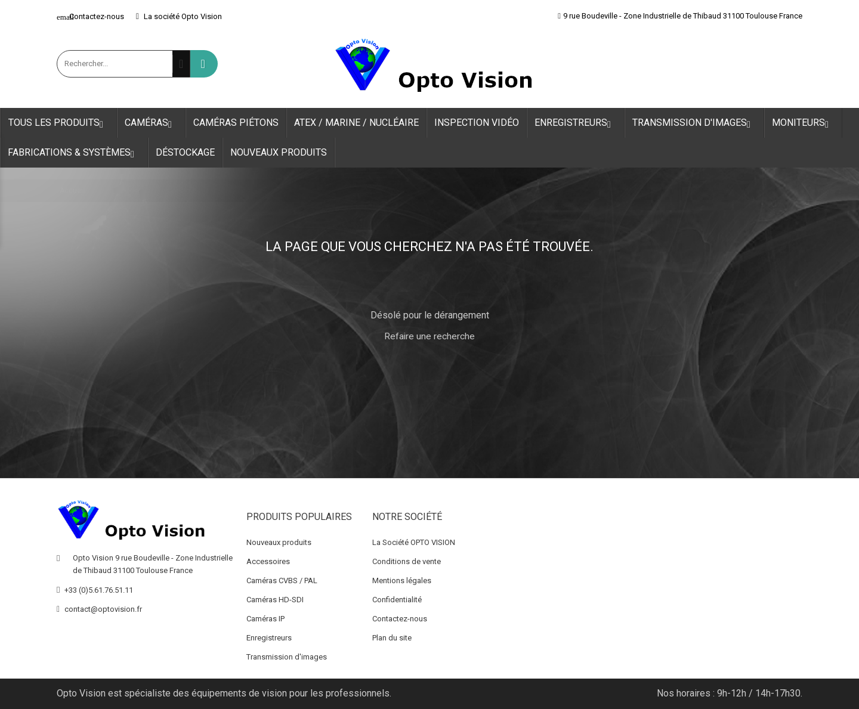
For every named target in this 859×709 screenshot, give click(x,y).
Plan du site (392, 637)
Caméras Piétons (236, 122)
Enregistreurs (575, 123)
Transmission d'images (694, 123)
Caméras (151, 123)
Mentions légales (401, 580)
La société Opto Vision (179, 16)
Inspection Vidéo (476, 122)
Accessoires (268, 561)
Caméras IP (265, 618)
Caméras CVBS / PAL (281, 580)
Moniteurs (803, 123)
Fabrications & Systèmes (74, 153)
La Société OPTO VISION (413, 542)
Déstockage (185, 152)
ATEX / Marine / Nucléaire (356, 122)
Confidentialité (397, 599)
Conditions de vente (406, 561)
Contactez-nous (90, 16)
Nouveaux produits (278, 152)
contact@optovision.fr (103, 609)
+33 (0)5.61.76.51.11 (98, 590)
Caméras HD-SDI (275, 599)
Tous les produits (58, 123)
